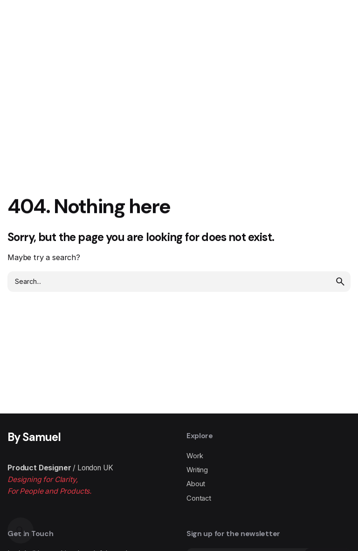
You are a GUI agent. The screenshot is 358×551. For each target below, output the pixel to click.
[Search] (20, 530)
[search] (340, 281)
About (195, 484)
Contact (198, 498)
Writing (197, 470)
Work (194, 456)
